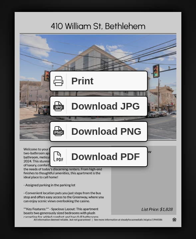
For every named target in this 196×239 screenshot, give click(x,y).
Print (72, 81)
